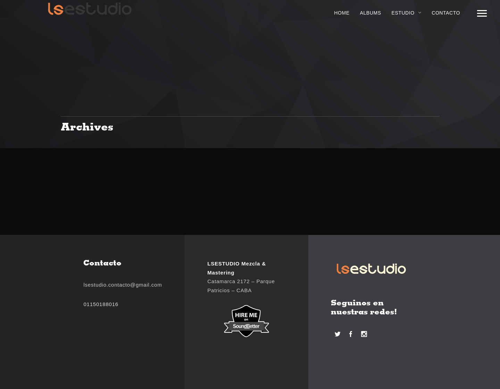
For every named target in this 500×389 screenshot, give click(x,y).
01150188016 (100, 304)
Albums (370, 13)
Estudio (403, 13)
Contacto (446, 13)
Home (341, 13)
